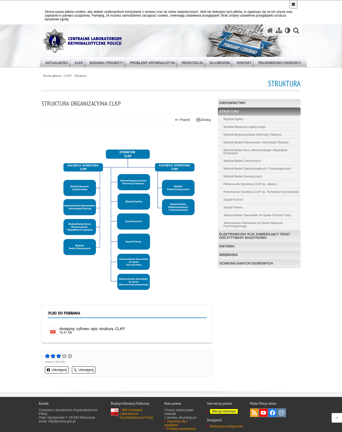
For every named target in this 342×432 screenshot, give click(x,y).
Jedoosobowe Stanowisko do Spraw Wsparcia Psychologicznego (252, 224)
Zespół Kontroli (233, 199)
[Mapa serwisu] (279, 30)
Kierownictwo (232, 103)
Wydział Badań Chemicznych (242, 160)
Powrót (182, 120)
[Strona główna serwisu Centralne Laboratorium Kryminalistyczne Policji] (270, 30)
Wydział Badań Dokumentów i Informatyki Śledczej (255, 142)
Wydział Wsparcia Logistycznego (244, 126)
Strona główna (52, 75)
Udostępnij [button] (57, 370)
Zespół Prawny (232, 207)
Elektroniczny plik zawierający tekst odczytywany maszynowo (254, 236)
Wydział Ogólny (233, 119)
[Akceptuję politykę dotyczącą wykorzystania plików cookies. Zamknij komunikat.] (293, 4)
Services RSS (254, 412)
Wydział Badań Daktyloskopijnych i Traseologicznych (257, 168)
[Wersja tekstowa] (287, 30)
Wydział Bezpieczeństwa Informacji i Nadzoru (252, 134)
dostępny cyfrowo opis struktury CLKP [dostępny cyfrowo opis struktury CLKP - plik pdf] (92, 329)
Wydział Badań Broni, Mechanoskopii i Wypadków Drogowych (255, 151)
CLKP (68, 75)
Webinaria (228, 255)
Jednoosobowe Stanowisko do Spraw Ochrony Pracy (257, 215)
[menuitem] (57, 61)
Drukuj (203, 120)
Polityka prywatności (181, 429)
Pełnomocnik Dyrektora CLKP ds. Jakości (250, 184)
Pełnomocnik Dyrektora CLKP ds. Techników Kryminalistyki (261, 191)
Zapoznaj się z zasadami (176, 423)
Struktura (81, 75)
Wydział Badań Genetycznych (242, 176)
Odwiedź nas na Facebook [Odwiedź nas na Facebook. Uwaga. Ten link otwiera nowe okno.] (272, 412)
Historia (227, 246)
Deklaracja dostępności (226, 426)
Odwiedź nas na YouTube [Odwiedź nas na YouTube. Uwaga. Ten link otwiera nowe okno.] (263, 412)
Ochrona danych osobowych (246, 263)
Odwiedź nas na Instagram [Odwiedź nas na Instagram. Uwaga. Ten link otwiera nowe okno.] (281, 412)
